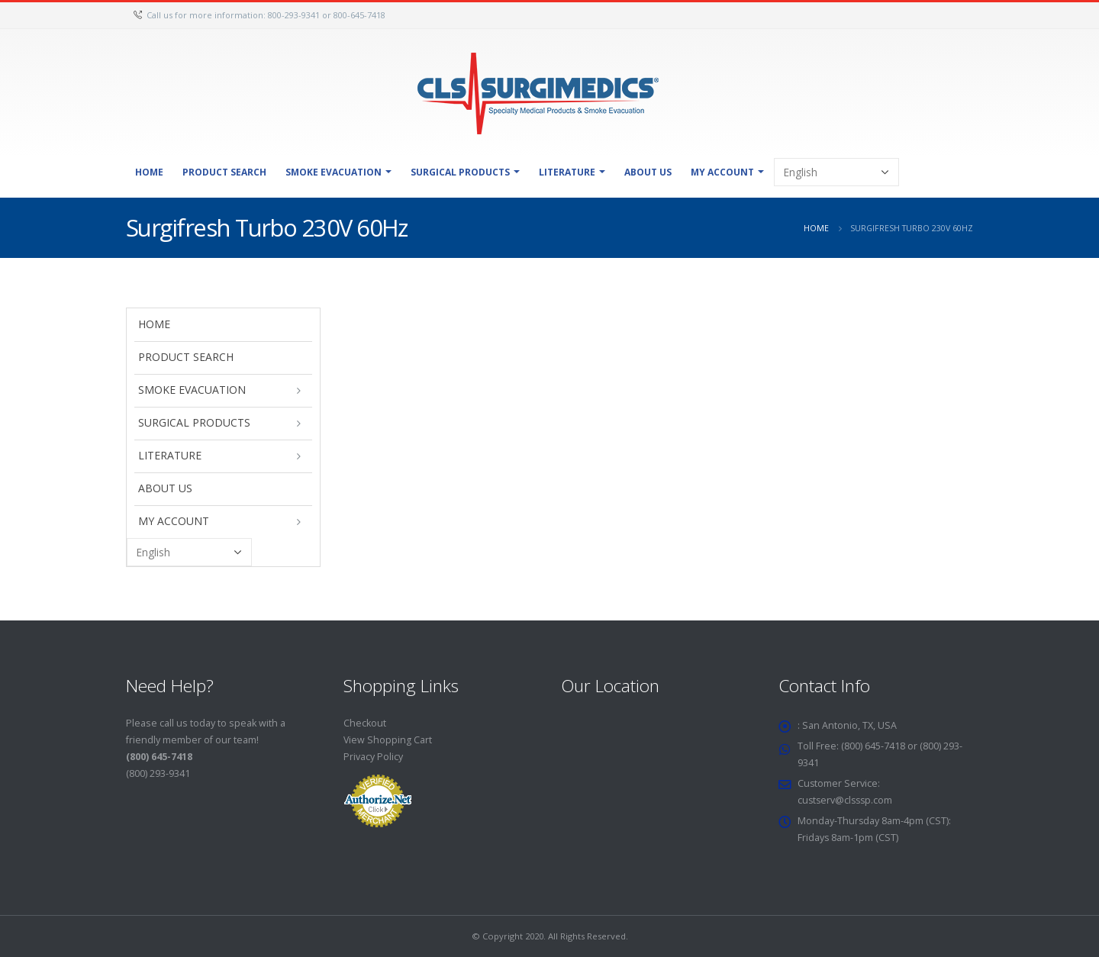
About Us (648, 172)
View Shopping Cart (388, 739)
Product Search (224, 172)
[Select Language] (836, 172)
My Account (722, 172)
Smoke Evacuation (333, 172)
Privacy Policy (373, 756)
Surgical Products (460, 172)
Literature (567, 172)
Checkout (364, 723)
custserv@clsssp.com (847, 800)
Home (149, 172)
